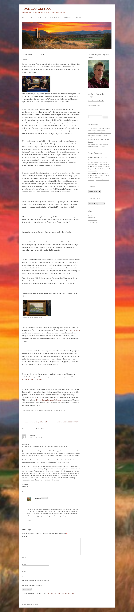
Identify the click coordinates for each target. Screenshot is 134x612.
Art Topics (39, 410)
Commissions (67, 18)
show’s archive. (75, 330)
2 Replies (24, 59)
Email (24, 564)
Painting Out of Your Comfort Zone (98, 144)
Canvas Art (91, 180)
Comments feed (92, 220)
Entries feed (91, 217)
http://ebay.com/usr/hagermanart (33, 379)
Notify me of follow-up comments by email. (35, 580)
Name (24, 557)
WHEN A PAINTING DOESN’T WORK (68, 422)
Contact (78, 18)
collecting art (51, 410)
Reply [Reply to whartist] (28, 520)
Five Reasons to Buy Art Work (96, 146)
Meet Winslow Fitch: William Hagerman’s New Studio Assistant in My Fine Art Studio (99, 135)
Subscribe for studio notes (96, 101)
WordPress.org (92, 222)
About (32, 18)
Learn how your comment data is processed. (61, 593)
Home (24, 18)
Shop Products (55, 18)
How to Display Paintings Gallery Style (49, 400)
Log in (90, 215)
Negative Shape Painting (103, 180)
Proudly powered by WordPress (30, 604)
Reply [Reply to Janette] (23, 491)
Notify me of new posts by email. (32, 585)
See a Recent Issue (94, 105)
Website (24, 571)
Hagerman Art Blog (36, 9)
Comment (25, 536)
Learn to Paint (42, 18)
